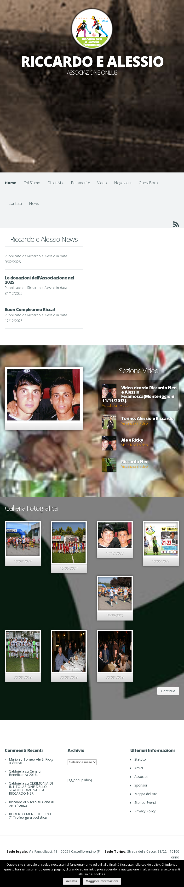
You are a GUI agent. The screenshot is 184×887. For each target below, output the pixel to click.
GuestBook (148, 182)
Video (102, 182)
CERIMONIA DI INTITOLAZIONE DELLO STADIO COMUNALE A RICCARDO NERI (31, 788)
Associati (141, 776)
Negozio (123, 182)
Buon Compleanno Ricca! (30, 309)
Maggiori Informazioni (102, 881)
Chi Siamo (31, 182)
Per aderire (80, 182)
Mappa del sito (145, 794)
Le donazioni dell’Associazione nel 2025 (39, 280)
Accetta (71, 881)
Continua (168, 691)
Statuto (140, 759)
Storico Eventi (145, 802)
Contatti (15, 203)
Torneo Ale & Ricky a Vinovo (31, 761)
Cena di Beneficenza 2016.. (25, 773)
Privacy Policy (144, 811)
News (34, 203)
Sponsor (140, 785)
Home (10, 182)
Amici (138, 768)
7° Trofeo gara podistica (28, 817)
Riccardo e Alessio (41, 256)
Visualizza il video (115, 405)
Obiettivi (55, 182)
